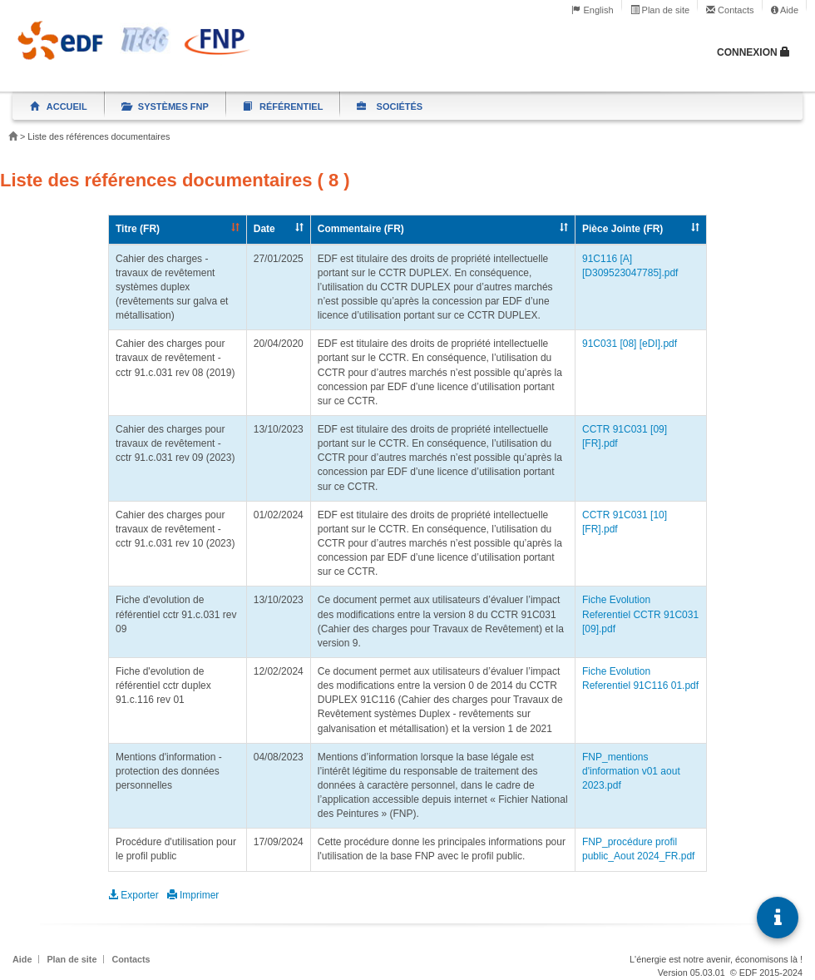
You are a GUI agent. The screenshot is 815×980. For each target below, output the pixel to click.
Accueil (58, 106)
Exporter (134, 895)
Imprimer (193, 895)
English (592, 10)
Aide (784, 10)
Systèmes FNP (165, 106)
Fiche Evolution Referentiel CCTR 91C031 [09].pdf (640, 614)
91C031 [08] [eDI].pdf (629, 343)
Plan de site (660, 10)
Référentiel (283, 106)
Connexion (753, 52)
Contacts (729, 10)
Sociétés (389, 106)
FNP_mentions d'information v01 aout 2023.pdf (631, 771)
